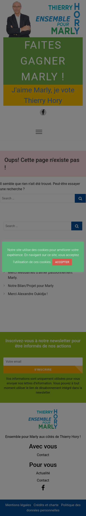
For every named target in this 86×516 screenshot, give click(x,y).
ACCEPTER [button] (62, 262)
